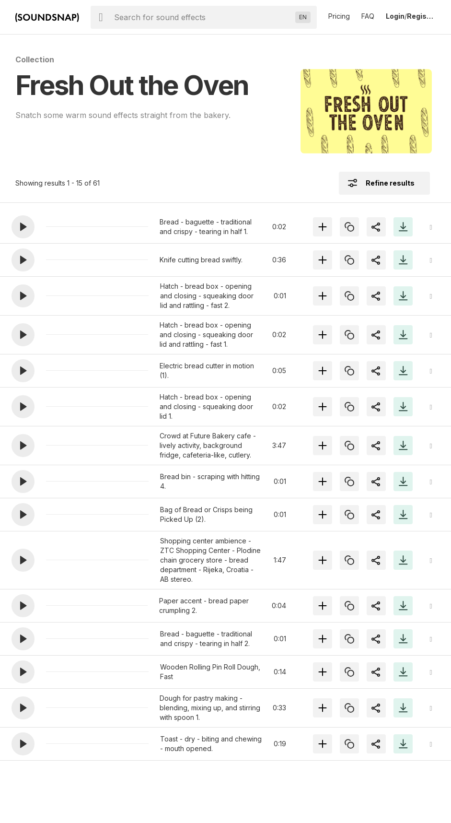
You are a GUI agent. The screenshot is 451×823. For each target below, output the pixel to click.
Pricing (339, 16)
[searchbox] (202, 17)
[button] (23, 226)
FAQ (367, 16)
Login (395, 16)
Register (421, 16)
